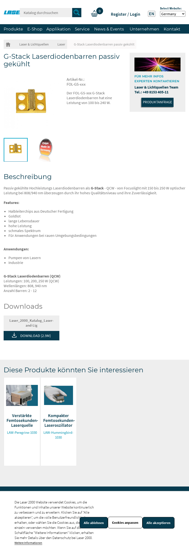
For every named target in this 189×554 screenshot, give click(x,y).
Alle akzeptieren (158, 523)
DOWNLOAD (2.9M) (35, 335)
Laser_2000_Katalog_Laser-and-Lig (31, 323)
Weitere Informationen (28, 543)
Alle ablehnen (94, 523)
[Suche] (50, 12)
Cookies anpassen (125, 522)
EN (151, 13)
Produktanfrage (157, 102)
